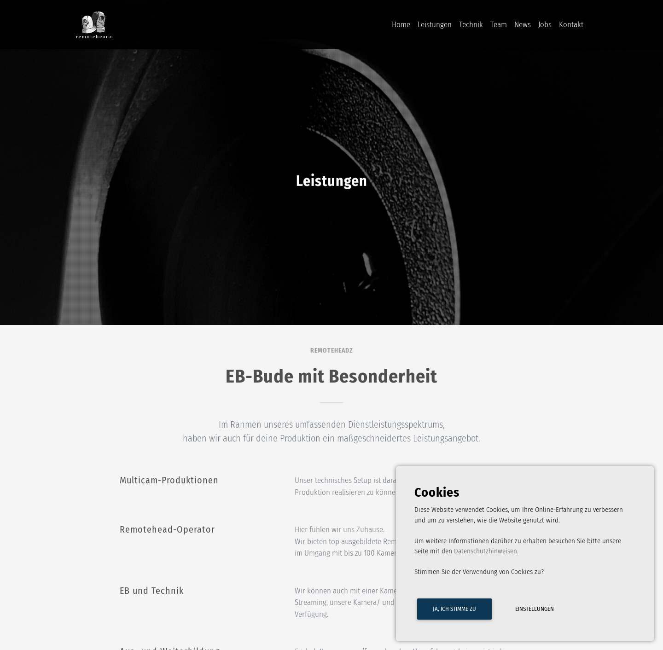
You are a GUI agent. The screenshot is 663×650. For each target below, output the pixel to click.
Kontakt (571, 26)
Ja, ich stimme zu (454, 608)
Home (401, 26)
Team (498, 26)
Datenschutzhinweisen (485, 551)
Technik (471, 26)
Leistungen (435, 26)
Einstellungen (534, 608)
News (522, 26)
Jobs (545, 26)
